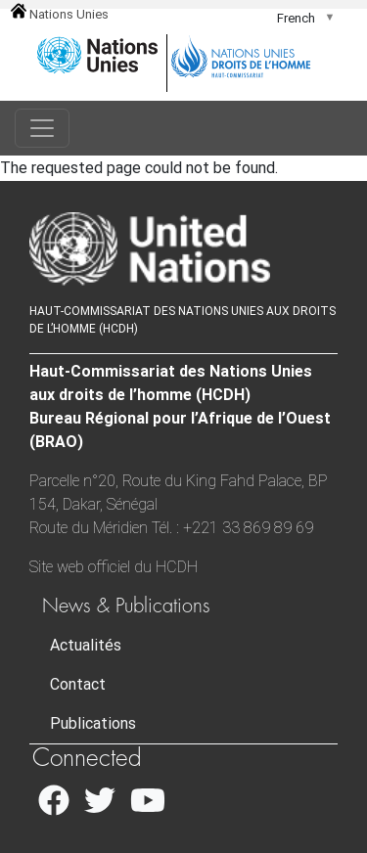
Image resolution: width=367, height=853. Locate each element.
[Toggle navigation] (42, 128)
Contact (78, 684)
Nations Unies (60, 14)
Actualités (85, 645)
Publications (93, 723)
